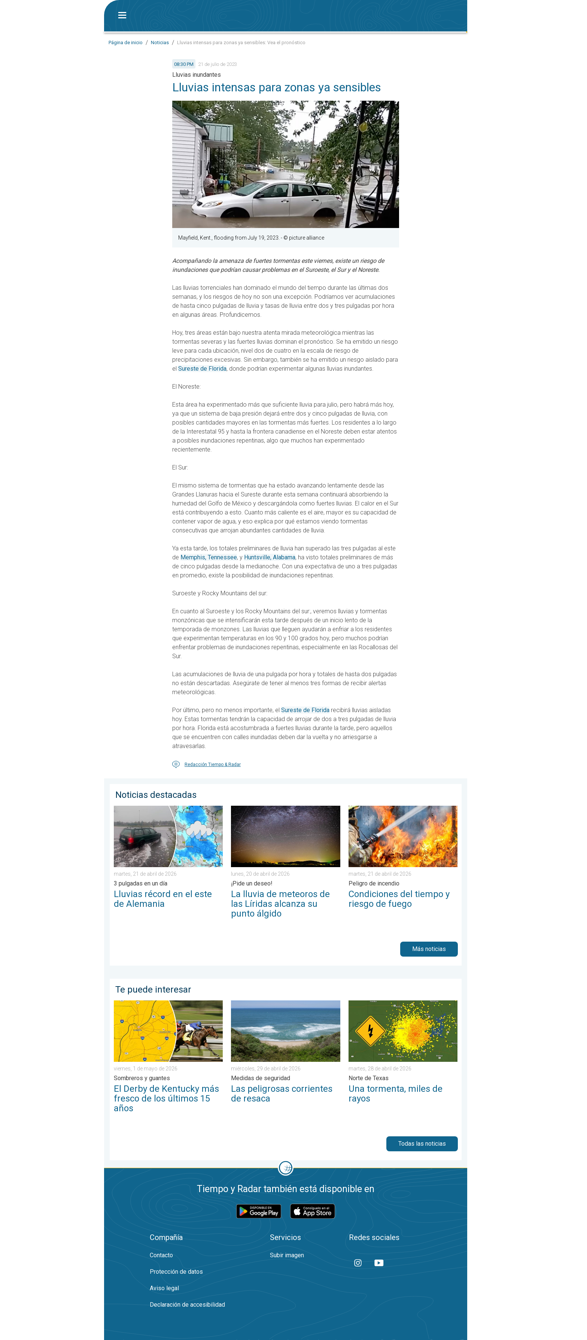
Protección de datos (176, 1271)
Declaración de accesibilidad (187, 1304)
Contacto (161, 1255)
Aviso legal (164, 1288)
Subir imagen (287, 1255)
